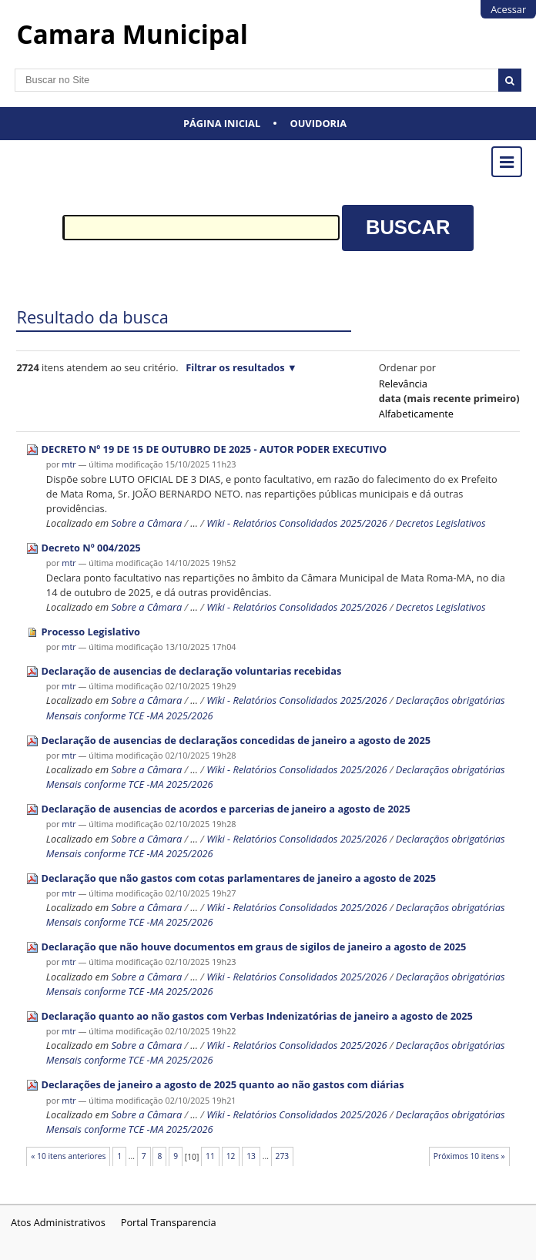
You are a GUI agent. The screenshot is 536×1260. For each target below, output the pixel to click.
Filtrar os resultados (235, 367)
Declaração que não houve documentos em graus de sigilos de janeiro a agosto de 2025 (254, 946)
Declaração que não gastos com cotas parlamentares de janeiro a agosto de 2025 (239, 878)
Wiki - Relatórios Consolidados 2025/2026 (296, 523)
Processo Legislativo (91, 631)
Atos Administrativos (58, 1222)
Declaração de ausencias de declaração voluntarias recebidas (192, 671)
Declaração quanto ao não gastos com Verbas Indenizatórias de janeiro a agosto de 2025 (257, 1016)
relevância (403, 383)
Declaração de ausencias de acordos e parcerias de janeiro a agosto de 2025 (226, 809)
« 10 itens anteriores (68, 1156)
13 (251, 1156)
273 (283, 1156)
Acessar (508, 9)
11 (210, 1156)
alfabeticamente (416, 414)
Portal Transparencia (168, 1222)
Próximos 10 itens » (469, 1156)
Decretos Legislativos (441, 523)
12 (231, 1156)
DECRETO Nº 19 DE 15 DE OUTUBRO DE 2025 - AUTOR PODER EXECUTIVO (214, 449)
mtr (68, 464)
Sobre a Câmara (146, 523)
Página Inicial (221, 123)
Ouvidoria (318, 123)
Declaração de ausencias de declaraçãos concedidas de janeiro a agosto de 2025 (236, 740)
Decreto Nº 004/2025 (91, 548)
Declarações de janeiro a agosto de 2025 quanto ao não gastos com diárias (223, 1084)
